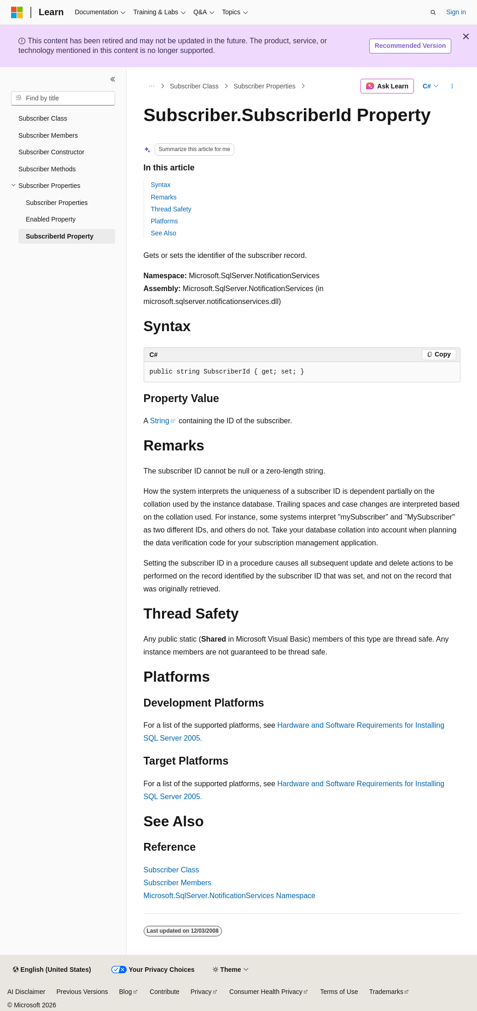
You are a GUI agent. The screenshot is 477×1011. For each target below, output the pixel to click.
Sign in (456, 12)
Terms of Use (339, 991)
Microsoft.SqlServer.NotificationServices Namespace (229, 896)
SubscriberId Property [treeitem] (59, 236)
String (159, 421)
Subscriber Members (178, 883)
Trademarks (386, 991)
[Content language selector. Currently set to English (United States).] (51, 970)
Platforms (164, 221)
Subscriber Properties (264, 86)
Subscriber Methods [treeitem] (47, 169)
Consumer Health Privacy (265, 991)
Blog (125, 991)
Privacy (201, 991)
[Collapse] (112, 79)
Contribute (165, 991)
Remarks (164, 197)
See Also (163, 233)
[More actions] (452, 86)
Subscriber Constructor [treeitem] (51, 152)
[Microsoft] (17, 12)
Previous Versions (82, 991)
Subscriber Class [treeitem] (42, 118)
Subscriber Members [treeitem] (48, 135)
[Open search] (433, 12)
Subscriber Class (194, 86)
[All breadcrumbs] (152, 86)
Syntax (161, 184)
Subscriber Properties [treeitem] (57, 202)
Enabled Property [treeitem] (51, 219)
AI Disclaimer (26, 991)
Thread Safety (171, 209)
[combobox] (63, 98)
